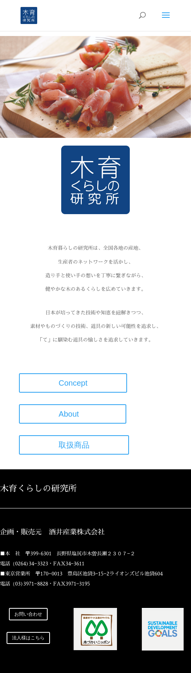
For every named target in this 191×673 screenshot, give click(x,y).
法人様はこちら (28, 637)
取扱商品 (74, 445)
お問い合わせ (28, 614)
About (72, 414)
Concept (73, 383)
